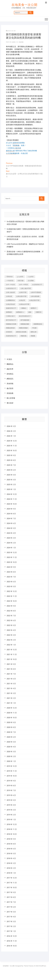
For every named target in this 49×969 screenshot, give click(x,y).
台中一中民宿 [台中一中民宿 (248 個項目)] (23, 284)
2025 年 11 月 (12, 446)
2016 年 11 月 (12, 941)
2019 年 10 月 (12, 776)
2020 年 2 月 (11, 756)
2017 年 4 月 (11, 917)
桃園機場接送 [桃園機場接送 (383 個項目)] (38, 324)
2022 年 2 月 (11, 640)
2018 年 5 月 (11, 854)
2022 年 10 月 (12, 601)
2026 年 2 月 (11, 431)
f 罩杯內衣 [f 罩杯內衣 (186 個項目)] (9, 276)
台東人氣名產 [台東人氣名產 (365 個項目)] (10, 292)
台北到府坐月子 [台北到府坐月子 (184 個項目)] (37, 284)
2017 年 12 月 (12, 878)
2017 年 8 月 (11, 897)
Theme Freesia (28, 966)
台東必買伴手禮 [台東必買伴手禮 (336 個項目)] (34, 300)
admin (13, 42)
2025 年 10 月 (12, 451)
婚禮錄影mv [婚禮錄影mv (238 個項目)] (20, 312)
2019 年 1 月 (11, 820)
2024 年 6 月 (11, 523)
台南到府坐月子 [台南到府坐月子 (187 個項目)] (11, 288)
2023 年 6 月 (11, 582)
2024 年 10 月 (12, 504)
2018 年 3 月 (11, 863)
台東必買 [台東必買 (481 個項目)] (22, 300)
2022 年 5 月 (11, 625)
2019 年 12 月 (12, 766)
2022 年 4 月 (11, 630)
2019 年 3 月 (11, 810)
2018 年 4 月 (11, 858)
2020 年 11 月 (12, 713)
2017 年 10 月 (12, 888)
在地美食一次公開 (24, 5)
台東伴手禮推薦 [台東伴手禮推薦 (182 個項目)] (36, 292)
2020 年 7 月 (11, 732)
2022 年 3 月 (11, 635)
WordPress (42, 966)
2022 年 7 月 (11, 616)
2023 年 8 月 (11, 572)
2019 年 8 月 (11, 786)
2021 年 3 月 (11, 693)
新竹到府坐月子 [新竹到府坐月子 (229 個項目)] (11, 320)
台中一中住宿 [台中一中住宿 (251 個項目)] (10, 284)
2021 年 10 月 (12, 659)
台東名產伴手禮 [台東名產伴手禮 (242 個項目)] (21, 296)
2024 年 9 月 (11, 509)
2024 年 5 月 (11, 528)
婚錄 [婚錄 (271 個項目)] (29, 312)
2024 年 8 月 (11, 514)
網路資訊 (10, 379)
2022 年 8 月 (11, 611)
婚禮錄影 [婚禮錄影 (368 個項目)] (9, 312)
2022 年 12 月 (12, 591)
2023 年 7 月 (11, 577)
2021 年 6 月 (11, 679)
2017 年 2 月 (11, 926)
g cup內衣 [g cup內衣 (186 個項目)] (20, 276)
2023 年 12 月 (12, 553)
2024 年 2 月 (11, 543)
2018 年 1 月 (11, 873)
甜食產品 (10, 374)
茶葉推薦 (10, 393)
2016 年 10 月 (12, 946)
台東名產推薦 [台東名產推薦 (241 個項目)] (35, 296)
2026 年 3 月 (11, 426)
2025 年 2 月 (11, 485)
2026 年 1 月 (11, 436)
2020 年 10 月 (12, 718)
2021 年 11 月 (12, 654)
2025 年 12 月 (12, 441)
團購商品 (10, 364)
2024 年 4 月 (11, 533)
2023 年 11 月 (12, 557)
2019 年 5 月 (11, 800)
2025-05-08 (11, 31)
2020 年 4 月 (11, 747)
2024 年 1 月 (11, 548)
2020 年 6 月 (11, 737)
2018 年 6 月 (11, 849)
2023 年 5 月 (11, 587)
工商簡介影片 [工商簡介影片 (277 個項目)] (10, 316)
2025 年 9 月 (11, 455)
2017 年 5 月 (11, 912)
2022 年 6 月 (11, 621)
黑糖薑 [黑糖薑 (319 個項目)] (33, 336)
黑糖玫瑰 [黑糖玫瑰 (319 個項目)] (23, 336)
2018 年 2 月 (11, 868)
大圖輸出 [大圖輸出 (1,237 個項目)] (23, 308)
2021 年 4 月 (11, 688)
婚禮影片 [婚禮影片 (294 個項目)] (33, 308)
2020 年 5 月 (11, 742)
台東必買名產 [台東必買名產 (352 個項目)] (10, 304)
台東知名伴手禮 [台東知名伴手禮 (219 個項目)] (24, 304)
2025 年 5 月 (11, 475)
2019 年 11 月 (12, 771)
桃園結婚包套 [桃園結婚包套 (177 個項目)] (10, 328)
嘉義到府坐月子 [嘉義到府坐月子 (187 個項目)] (11, 308)
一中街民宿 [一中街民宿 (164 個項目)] (9, 280)
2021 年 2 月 (11, 698)
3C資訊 (9, 359)
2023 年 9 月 (11, 567)
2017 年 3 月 (11, 922)
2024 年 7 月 (11, 519)
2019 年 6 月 (11, 795)
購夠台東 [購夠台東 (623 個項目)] (33, 332)
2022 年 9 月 (11, 606)
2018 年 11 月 (12, 829)
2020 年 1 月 (11, 761)
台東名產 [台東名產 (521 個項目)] (9, 296)
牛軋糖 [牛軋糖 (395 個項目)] (34, 328)
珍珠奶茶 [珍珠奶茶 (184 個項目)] (9, 332)
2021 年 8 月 (11, 669)
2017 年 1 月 (11, 931)
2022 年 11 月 (12, 596)
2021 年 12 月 (12, 650)
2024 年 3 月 (11, 538)
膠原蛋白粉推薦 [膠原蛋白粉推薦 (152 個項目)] (21, 332)
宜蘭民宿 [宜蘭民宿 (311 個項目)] (38, 312)
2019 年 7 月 (11, 790)
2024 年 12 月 (12, 494)
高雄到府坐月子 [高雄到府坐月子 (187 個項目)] (11, 336)
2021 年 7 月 (11, 674)
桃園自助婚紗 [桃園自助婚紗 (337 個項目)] (23, 328)
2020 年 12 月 (12, 708)
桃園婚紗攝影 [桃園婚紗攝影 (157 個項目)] (25, 324)
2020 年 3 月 (11, 752)
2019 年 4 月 (11, 805)
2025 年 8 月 (11, 460)
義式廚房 (10, 388)
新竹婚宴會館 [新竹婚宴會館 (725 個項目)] (25, 320)
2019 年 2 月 (11, 815)
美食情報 (21, 42)
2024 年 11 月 (12, 499)
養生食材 (10, 403)
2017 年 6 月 (11, 907)
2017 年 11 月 (12, 883)
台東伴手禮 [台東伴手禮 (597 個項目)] (22, 292)
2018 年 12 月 (12, 824)
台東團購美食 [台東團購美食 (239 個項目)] (10, 300)
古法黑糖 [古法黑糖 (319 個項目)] (31, 280)
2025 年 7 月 (11, 465)
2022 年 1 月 (11, 645)
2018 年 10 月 (12, 834)
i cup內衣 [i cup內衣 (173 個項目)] (31, 276)
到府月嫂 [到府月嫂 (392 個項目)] (20, 280)
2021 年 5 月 (11, 684)
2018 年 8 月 (11, 844)
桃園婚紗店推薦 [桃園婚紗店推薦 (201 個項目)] (11, 324)
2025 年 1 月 (11, 489)
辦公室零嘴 (11, 398)
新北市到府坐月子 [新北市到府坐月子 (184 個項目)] (25, 316)
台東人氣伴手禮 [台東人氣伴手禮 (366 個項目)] (26, 288)
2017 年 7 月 (11, 902)
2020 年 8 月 (11, 727)
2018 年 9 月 (11, 839)
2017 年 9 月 (11, 892)
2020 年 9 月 (11, 722)
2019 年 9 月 (11, 781)
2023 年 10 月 (12, 562)
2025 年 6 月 (11, 470)
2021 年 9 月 (11, 664)
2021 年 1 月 (11, 703)
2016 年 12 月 (12, 936)
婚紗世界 (10, 369)
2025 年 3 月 (11, 480)
